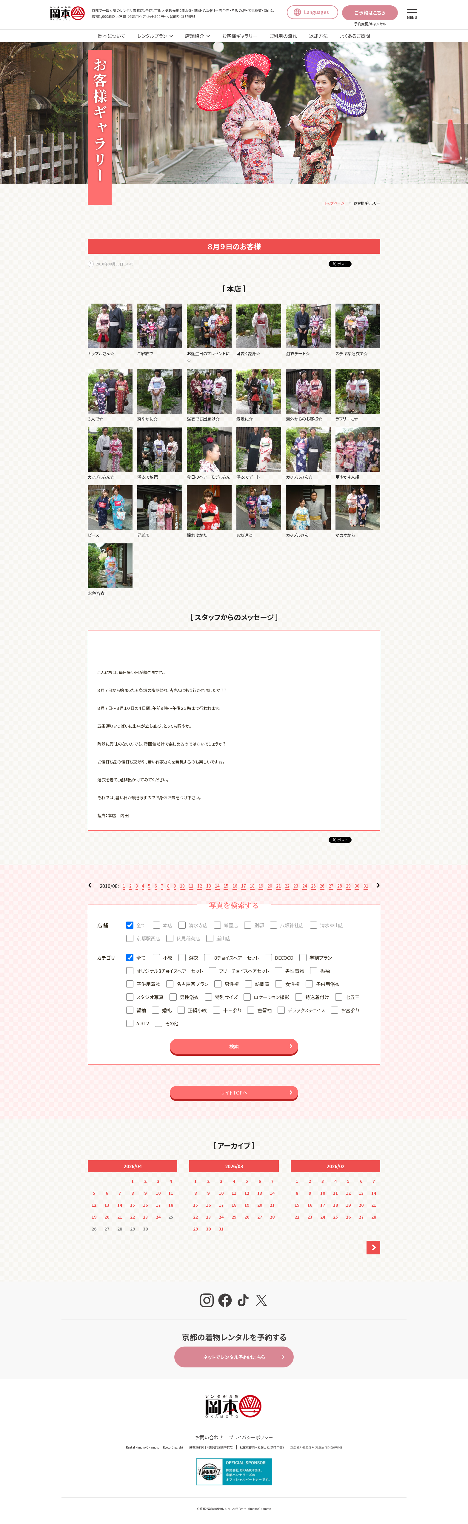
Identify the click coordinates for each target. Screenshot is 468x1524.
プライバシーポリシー (251, 1438)
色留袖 (264, 1011)
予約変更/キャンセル (370, 23)
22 (287, 887)
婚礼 (167, 1011)
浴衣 (193, 958)
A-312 (142, 1024)
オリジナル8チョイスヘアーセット (169, 971)
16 (235, 887)
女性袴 (292, 984)
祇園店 (231, 926)
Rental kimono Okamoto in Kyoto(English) (154, 1448)
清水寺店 (198, 926)
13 (208, 887)
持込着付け (317, 997)
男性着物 (294, 971)
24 (304, 887)
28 (339, 887)
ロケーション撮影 (271, 997)
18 (252, 887)
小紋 (168, 958)
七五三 (352, 997)
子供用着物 (148, 984)
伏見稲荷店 (188, 939)
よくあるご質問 (355, 35)
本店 (168, 926)
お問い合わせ (209, 1438)
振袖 (325, 971)
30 (357, 887)
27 (331, 887)
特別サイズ (226, 997)
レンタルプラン (152, 35)
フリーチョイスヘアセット (244, 971)
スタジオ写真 (150, 997)
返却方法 (318, 35)
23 (295, 887)
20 (269, 887)
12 (199, 887)
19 (260, 887)
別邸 (259, 926)
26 (322, 887)
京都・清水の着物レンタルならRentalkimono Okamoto (235, 1509)
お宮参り (350, 1011)
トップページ (334, 203)
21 (278, 887)
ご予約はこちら (370, 12)
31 (366, 887)
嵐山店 (223, 939)
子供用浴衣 (328, 984)
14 (217, 887)
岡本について (111, 35)
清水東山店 (332, 926)
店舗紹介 (194, 35)
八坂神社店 (292, 926)
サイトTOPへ (234, 1093)
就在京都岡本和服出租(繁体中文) (262, 1448)
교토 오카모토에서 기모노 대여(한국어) (316, 1448)
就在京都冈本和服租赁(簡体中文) (211, 1448)
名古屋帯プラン (192, 984)
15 (226, 887)
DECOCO (284, 958)
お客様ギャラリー (239, 35)
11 (191, 887)
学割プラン (321, 958)
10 (182, 887)
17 (243, 887)
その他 (171, 1024)
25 (313, 887)
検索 (234, 1047)
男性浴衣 (189, 997)
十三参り (232, 1011)
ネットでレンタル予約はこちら (234, 1357)
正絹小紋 (197, 1011)
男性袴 (231, 984)
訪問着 (262, 984)
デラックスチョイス (306, 1011)
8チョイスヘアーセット (236, 958)
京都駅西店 (148, 939)
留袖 (141, 1011)
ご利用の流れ (283, 35)
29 (348, 887)
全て (141, 926)
